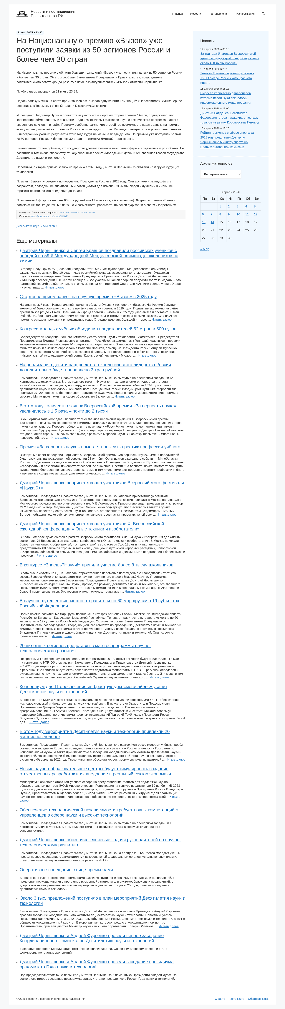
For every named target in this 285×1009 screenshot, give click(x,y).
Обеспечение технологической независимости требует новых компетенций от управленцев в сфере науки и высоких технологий (100, 812)
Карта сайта (236, 998)
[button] (263, 13)
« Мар (204, 249)
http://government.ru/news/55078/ (49, 216)
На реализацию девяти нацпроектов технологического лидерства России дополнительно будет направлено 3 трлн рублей (95, 367)
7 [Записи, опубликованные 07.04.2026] (211, 214)
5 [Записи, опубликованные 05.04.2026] (255, 206)
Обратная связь (258, 998)
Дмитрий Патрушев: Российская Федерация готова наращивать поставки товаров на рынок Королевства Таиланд (229, 117)
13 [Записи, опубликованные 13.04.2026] (204, 222)
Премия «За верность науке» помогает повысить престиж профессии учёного (100, 446)
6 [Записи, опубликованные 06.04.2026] (203, 214)
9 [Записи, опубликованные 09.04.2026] (229, 214)
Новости (195, 13)
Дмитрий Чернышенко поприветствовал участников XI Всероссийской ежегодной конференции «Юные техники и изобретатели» (92, 526)
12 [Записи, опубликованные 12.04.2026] (255, 214)
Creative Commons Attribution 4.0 (77, 212)
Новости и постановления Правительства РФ (53, 13)
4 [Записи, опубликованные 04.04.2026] (246, 206)
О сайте (220, 998)
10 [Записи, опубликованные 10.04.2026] (238, 214)
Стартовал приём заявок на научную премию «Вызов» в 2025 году (88, 296)
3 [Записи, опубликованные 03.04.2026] (237, 206)
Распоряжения (245, 13)
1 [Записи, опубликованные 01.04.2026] (220, 206)
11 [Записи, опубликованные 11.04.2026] (247, 214)
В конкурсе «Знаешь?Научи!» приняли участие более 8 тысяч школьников (96, 564)
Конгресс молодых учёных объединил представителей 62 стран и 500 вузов (98, 328)
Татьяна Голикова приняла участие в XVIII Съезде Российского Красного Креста (227, 78)
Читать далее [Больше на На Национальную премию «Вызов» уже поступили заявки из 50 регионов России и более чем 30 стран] (54, 287)
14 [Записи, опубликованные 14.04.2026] (212, 222)
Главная (177, 13)
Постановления (218, 13)
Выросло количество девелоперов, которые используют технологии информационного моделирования (226, 97)
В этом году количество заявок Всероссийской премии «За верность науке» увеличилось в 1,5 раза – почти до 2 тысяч (98, 408)
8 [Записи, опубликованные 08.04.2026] (220, 214)
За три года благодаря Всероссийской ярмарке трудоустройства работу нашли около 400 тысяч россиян (229, 58)
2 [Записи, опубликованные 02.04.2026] (229, 206)
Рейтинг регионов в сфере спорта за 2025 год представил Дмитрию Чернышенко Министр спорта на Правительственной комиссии (227, 140)
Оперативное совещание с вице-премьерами (66, 869)
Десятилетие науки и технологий (36, 226)
